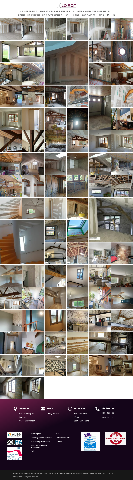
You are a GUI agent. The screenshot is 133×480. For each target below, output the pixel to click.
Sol (67, 15)
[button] (11, 29)
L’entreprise (28, 11)
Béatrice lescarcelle (92, 473)
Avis (101, 15)
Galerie (59, 442)
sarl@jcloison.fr (53, 413)
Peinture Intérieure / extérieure (40, 15)
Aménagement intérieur (93, 11)
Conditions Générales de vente (27, 473)
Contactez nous (63, 438)
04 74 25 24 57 (108, 413)
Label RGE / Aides (84, 15)
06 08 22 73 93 (108, 417)
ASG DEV (61, 473)
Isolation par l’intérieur (57, 11)
